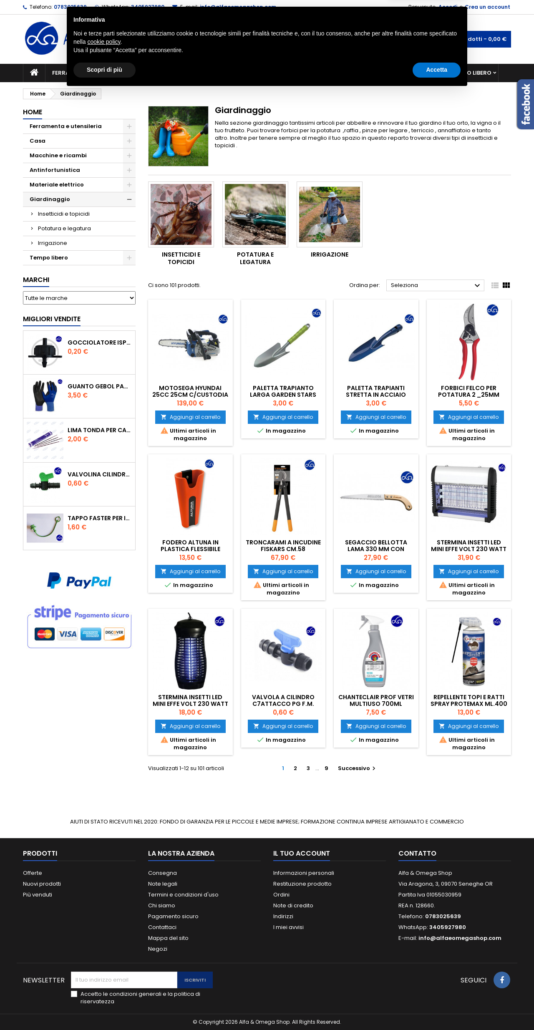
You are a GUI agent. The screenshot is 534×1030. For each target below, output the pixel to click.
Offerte (32, 873)
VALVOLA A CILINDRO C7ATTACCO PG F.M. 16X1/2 (283, 704)
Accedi (447, 6)
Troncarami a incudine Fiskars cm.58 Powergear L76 (283, 549)
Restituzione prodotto (302, 884)
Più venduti (37, 895)
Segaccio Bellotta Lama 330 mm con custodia (376, 549)
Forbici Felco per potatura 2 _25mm (468, 391)
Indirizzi (283, 916)
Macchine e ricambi (173, 73)
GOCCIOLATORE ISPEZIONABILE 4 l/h (100, 342)
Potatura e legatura (64, 228)
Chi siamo (161, 905)
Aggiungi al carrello (190, 417)
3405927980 (147, 6)
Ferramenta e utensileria (90, 73)
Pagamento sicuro (173, 916)
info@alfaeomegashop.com (238, 6)
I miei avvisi (288, 927)
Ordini (281, 895)
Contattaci (162, 927)
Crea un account (487, 6)
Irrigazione (52, 243)
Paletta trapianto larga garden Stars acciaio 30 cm (283, 394)
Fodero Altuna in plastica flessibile (190, 545)
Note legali (162, 884)
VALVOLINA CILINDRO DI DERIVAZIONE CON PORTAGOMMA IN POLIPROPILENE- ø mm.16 (100, 474)
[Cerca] (267, 39)
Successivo (358, 768)
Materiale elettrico (247, 73)
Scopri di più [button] (104, 1007)
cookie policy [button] (103, 979)
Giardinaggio (343, 73)
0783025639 (70, 6)
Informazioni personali (303, 873)
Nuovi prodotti (42, 884)
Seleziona (436, 286)
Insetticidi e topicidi (64, 214)
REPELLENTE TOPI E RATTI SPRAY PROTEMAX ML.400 (469, 700)
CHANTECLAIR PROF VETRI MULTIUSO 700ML (376, 700)
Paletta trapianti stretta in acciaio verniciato (376, 394)
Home (32, 112)
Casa (300, 73)
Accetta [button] (436, 1007)
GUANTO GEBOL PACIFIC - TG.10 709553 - (100, 386)
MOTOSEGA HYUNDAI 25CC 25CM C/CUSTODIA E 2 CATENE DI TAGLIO (190, 394)
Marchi (36, 280)
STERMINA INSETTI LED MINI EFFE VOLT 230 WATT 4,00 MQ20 (190, 704)
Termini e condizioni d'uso (183, 895)
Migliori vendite (52, 319)
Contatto (417, 853)
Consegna (162, 873)
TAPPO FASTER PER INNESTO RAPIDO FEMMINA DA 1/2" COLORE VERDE (100, 518)
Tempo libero (471, 73)
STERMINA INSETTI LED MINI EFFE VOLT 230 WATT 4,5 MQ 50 (468, 549)
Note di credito (293, 905)
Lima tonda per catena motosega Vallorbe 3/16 (100, 430)
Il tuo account (301, 853)
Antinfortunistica (408, 73)
